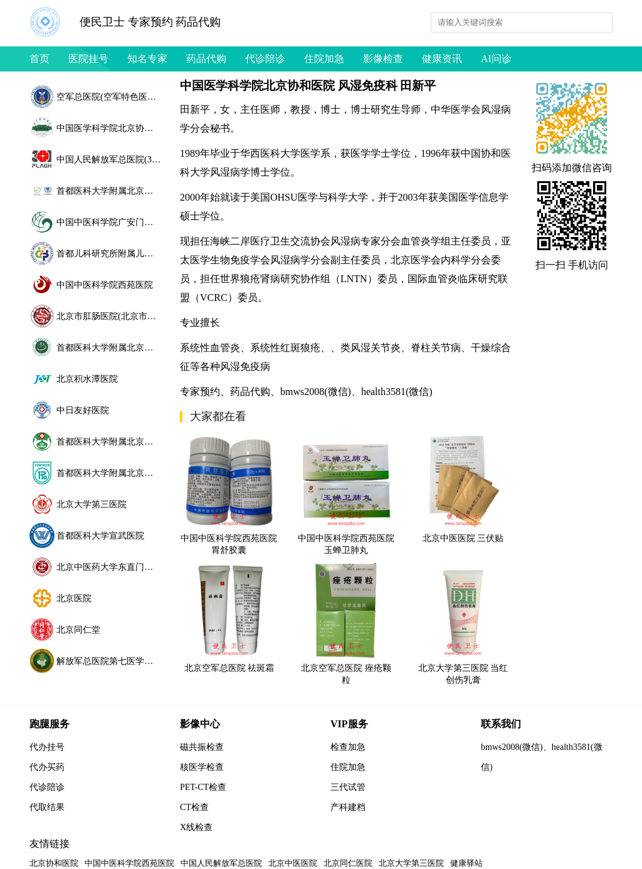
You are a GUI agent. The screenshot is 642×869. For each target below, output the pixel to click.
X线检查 (196, 827)
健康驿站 (466, 863)
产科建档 (348, 807)
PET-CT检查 (203, 787)
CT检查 (194, 807)
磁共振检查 (202, 747)
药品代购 (206, 58)
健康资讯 (442, 58)
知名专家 (147, 58)
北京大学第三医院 (411, 863)
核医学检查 (202, 767)
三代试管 (348, 787)
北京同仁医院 (348, 863)
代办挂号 (47, 747)
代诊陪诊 (265, 58)
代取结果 (47, 807)
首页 (39, 58)
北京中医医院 (292, 863)
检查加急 (348, 747)
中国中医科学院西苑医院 (129, 863)
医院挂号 (88, 58)
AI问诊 (496, 58)
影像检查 (383, 58)
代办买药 (47, 767)
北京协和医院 (53, 863)
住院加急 (324, 58)
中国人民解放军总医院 (221, 863)
